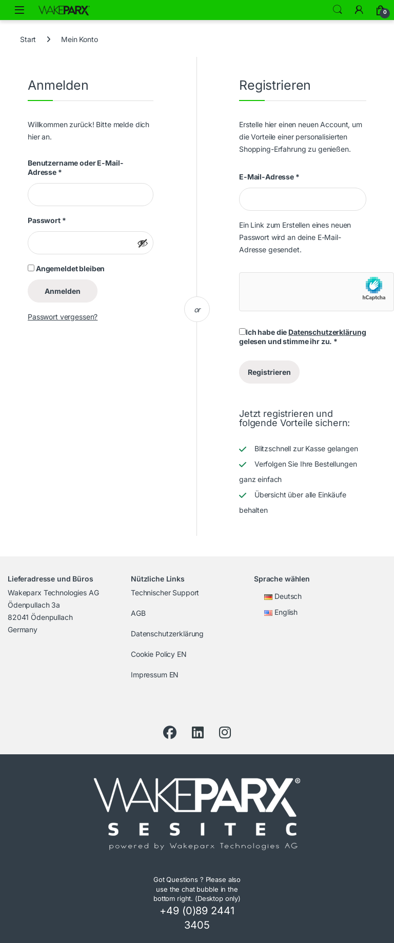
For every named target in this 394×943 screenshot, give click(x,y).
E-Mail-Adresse (269, 176)
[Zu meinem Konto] (359, 10)
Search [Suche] (337, 9)
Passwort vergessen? (62, 316)
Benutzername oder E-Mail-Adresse (76, 167)
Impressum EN (155, 674)
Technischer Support (165, 592)
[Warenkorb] (380, 10)
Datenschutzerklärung (327, 332)
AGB (138, 613)
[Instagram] (225, 732)
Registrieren (269, 372)
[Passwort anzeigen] (142, 243)
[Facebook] (169, 732)
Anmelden (63, 291)
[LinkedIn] (197, 732)
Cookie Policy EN (159, 654)
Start (28, 39)
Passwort (47, 220)
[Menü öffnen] (19, 10)
